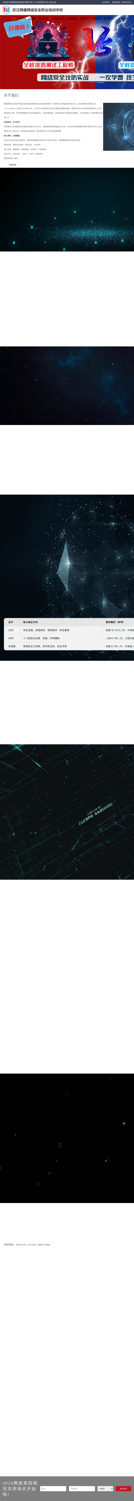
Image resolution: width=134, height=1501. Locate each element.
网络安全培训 (21, 983)
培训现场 (72, 18)
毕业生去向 (59, 18)
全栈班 (22, 18)
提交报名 (123, 1489)
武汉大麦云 (32, 983)
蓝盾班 (32, 18)
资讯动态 (123, 18)
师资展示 (84, 18)
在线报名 (97, 18)
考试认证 (43, 18)
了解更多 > (13, 165)
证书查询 (105, 2)
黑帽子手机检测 (44, 983)
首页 (13, 18)
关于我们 (109, 18)
